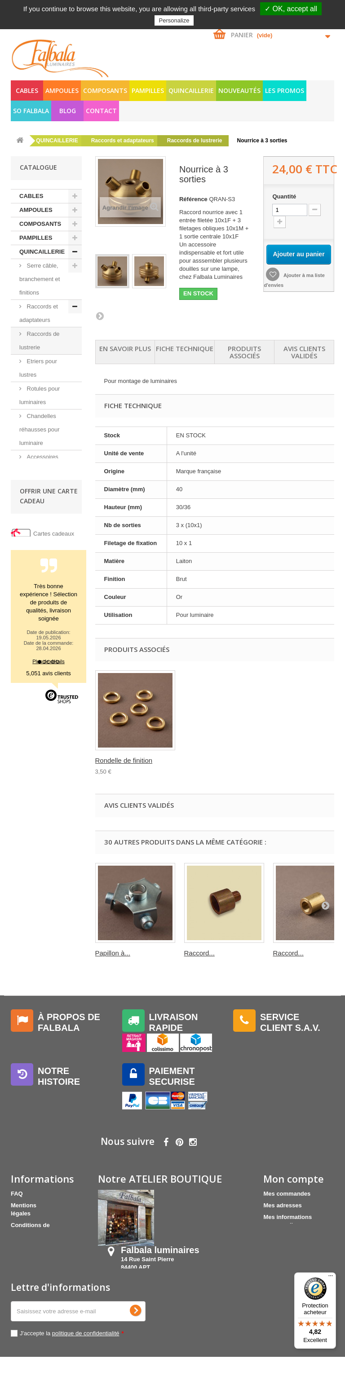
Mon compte (293, 1178)
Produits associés (244, 352)
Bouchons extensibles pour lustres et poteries (42, 511)
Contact (101, 110)
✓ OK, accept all (291, 9)
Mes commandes (286, 1193)
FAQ (17, 1193)
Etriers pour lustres (38, 368)
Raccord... (199, 953)
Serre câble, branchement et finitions (39, 279)
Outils (33, 607)
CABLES (27, 90)
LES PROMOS (284, 90)
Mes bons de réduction (295, 1236)
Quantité (284, 196)
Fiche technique (184, 348)
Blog (67, 110)
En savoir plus (125, 348)
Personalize (174, 20)
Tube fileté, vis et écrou (41, 573)
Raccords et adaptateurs (38, 313)
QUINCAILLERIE (191, 90)
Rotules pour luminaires (39, 395)
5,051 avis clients (48, 875)
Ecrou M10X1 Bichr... (127, 760)
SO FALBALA (31, 110)
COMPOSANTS (105, 90)
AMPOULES (62, 90)
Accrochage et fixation (41, 545)
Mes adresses (282, 1205)
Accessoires (41, 593)
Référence (193, 199)
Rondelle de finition (213, 760)
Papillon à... (112, 953)
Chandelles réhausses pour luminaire (39, 429)
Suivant (99, 315)
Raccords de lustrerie (39, 340)
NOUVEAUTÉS (239, 90)
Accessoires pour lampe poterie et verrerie (43, 470)
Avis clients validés (304, 352)
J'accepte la (72, 1349)
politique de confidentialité (85, 1349)
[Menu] (330, 1277)
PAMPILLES (148, 90)
